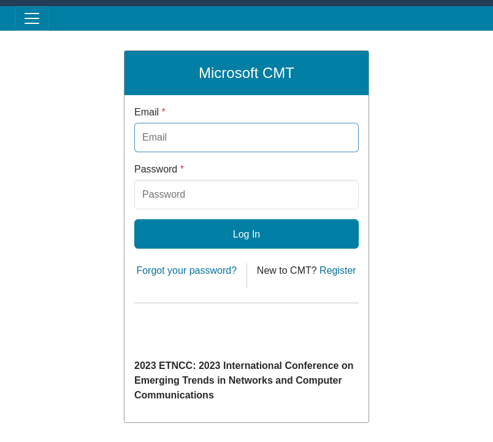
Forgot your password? (186, 270)
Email (150, 112)
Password (159, 169)
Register (337, 270)
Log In (246, 234)
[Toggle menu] (32, 18)
